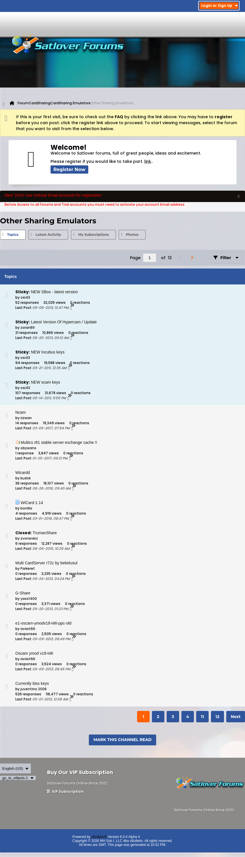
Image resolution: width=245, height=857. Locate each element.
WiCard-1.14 (32, 502)
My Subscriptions (93, 234)
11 (202, 716)
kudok (25, 478)
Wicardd (22, 472)
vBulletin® (99, 837)
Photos (132, 234)
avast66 (27, 628)
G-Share (22, 593)
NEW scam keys (45, 382)
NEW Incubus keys (47, 352)
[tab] (13, 235)
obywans (28, 448)
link (147, 161)
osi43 (25, 297)
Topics (12, 234)
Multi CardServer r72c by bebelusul (46, 563)
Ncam (20, 412)
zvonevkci (29, 538)
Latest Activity (48, 234)
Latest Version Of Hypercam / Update (64, 322)
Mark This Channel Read (122, 739)
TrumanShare (45, 533)
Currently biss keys (32, 683)
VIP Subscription (65, 791)
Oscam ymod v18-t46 (34, 653)
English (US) (15, 768)
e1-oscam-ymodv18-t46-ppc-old (43, 623)
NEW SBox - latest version (54, 292)
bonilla (26, 508)
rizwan (26, 417)
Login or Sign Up (219, 5)
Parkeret (27, 568)
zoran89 (27, 327)
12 (217, 716)
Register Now (69, 169)
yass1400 (28, 598)
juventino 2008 (33, 689)
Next (235, 716)
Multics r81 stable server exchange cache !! (59, 442)
